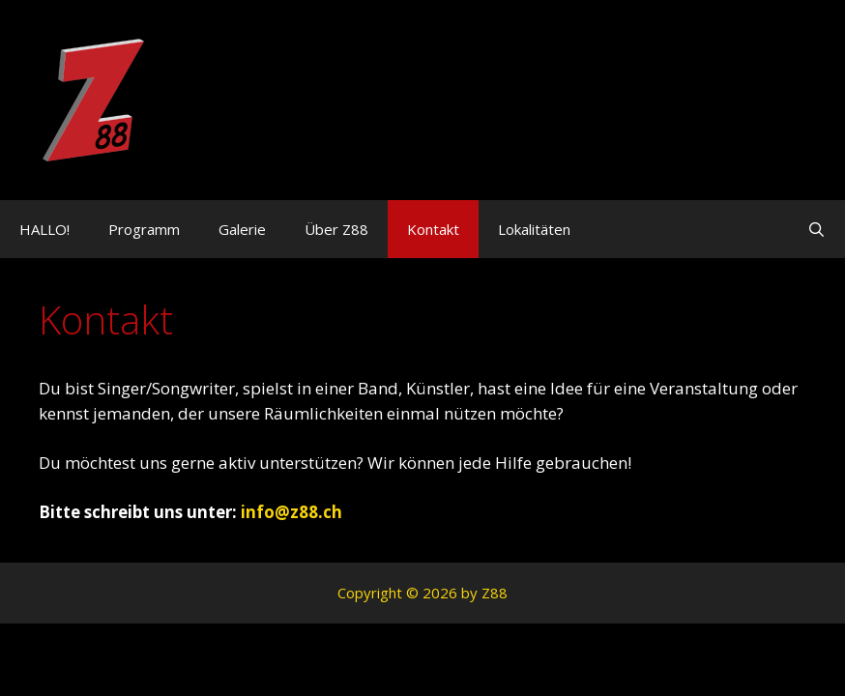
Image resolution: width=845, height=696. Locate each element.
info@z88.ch (291, 512)
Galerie (242, 229)
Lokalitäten (534, 229)
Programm (144, 229)
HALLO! (44, 229)
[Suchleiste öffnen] (816, 229)
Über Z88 (336, 229)
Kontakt (433, 229)
